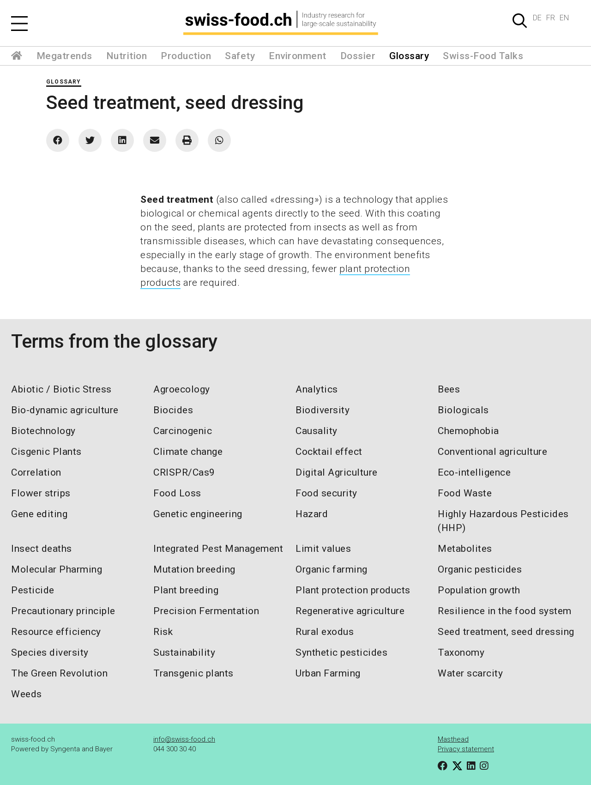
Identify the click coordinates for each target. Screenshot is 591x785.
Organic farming (332, 569)
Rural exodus (325, 631)
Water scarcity (470, 673)
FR (550, 17)
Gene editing (39, 513)
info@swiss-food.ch (184, 739)
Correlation (36, 472)
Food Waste (465, 493)
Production (186, 55)
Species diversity (50, 652)
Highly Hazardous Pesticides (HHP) (503, 520)
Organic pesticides (480, 569)
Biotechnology (43, 430)
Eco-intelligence (474, 472)
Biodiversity (323, 410)
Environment (297, 55)
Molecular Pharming (56, 569)
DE (537, 17)
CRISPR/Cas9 (184, 472)
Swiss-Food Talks (483, 55)
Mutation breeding (194, 569)
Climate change (188, 451)
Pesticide (32, 590)
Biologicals (463, 410)
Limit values (323, 548)
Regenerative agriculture (350, 610)
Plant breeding (185, 590)
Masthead (453, 739)
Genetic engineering (197, 513)
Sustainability (184, 652)
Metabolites (465, 548)
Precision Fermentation (206, 610)
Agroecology (181, 389)
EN (564, 17)
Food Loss (177, 493)
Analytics (317, 389)
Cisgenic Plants (46, 451)
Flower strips (41, 493)
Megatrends (64, 55)
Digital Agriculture (337, 472)
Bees (449, 389)
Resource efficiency (56, 631)
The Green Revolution (59, 673)
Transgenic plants (193, 673)
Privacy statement (466, 749)
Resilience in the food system (505, 610)
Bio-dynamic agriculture (65, 410)
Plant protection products (353, 590)
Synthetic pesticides (341, 652)
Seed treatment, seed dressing (506, 631)
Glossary (409, 55)
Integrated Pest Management (218, 548)
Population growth (479, 590)
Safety (240, 55)
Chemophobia (468, 430)
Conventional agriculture (492, 451)
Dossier (358, 55)
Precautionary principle (63, 610)
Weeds (26, 694)
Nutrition (126, 55)
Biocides (173, 410)
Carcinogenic (182, 430)
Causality (317, 430)
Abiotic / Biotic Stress (61, 389)
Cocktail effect (329, 451)
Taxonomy (461, 652)
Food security (326, 493)
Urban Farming (328, 673)
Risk (163, 631)
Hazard (312, 513)
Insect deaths (41, 548)
